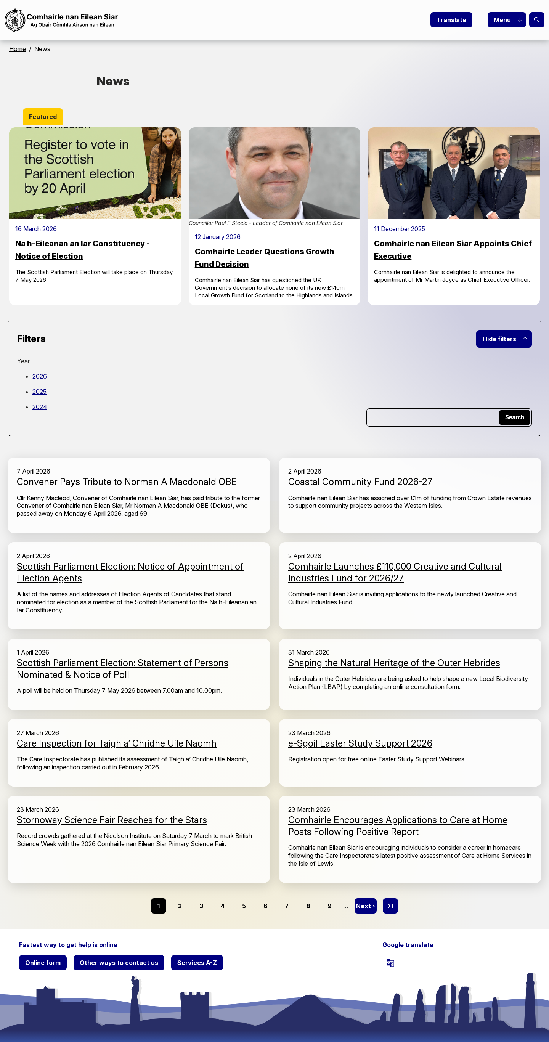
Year (23, 361)
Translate (451, 20)
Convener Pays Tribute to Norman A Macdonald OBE (126, 481)
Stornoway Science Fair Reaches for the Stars (112, 819)
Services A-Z (197, 963)
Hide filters (499, 339)
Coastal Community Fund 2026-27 (360, 481)
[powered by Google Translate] (390, 962)
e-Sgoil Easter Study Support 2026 (360, 743)
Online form (43, 963)
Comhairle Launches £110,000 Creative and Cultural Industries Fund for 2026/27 (395, 572)
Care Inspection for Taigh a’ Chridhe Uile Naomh (117, 743)
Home (17, 49)
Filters (31, 338)
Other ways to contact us (119, 963)
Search (536, 19)
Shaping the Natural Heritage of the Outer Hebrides (394, 662)
